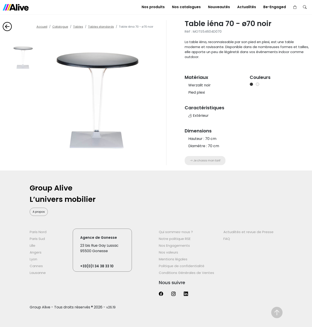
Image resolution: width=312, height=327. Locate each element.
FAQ (226, 238)
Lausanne (38, 272)
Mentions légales (173, 259)
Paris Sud (37, 238)
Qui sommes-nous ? (176, 231)
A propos (39, 212)
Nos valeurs (168, 252)
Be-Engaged (274, 7)
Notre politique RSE (175, 238)
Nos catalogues (186, 7)
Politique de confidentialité (181, 266)
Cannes (36, 266)
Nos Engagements (174, 245)
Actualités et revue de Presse (248, 231)
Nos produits (153, 7)
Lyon (33, 259)
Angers (35, 252)
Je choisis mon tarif (205, 160)
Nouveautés (219, 7)
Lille (32, 245)
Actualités (246, 7)
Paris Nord (38, 231)
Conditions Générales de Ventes (186, 272)
